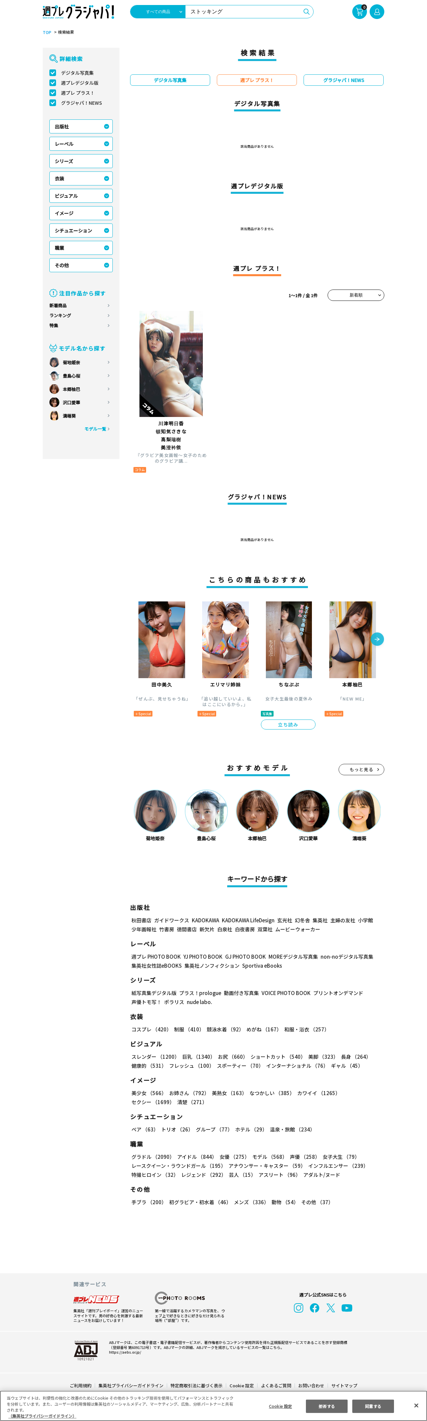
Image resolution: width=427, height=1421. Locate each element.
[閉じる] (416, 1405)
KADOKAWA (205, 920)
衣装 (59, 178)
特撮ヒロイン (154, 1174)
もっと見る (362, 769)
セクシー (361, 1092)
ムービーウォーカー (297, 929)
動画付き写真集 (240, 992)
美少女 (148, 1092)
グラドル (152, 1156)
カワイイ (316, 1092)
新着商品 (58, 305)
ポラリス (174, 1001)
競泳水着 (224, 1029)
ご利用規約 (81, 1385)
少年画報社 (143, 929)
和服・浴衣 (304, 1029)
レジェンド (203, 1174)
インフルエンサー (337, 1165)
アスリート (278, 1174)
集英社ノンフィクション (211, 965)
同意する (373, 1406)
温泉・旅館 (291, 1129)
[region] (213, 1406)
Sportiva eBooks (260, 965)
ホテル (250, 1129)
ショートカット (276, 1056)
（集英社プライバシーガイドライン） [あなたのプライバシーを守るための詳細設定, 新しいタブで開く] (42, 1416)
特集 (53, 325)
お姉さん (188, 1092)
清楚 (146, 1101)
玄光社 (283, 920)
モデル (268, 1156)
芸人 (241, 1174)
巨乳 (197, 1056)
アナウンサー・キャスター (266, 1165)
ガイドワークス (171, 920)
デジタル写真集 (77, 72)
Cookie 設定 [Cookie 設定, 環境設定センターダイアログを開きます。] (280, 1406)
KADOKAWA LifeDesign (248, 920)
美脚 (320, 1056)
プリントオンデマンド (335, 992)
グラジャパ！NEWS (81, 102)
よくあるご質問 (276, 1385)
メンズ (250, 1202)
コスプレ (151, 1029)
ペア (144, 1129)
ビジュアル (66, 195)
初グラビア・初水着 (199, 1202)
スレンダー (155, 1056)
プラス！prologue (199, 992)
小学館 (364, 920)
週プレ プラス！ (78, 92)
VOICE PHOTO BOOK (284, 992)
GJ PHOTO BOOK (242, 956)
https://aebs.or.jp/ (124, 1352)
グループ (213, 1129)
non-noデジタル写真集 (342, 956)
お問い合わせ (311, 1385)
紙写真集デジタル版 (153, 992)
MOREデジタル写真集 (289, 956)
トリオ (176, 1129)
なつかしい (270, 1092)
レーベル (64, 143)
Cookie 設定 (242, 1385)
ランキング (60, 315)
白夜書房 (245, 929)
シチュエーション (73, 230)
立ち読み (288, 724)
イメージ (64, 213)
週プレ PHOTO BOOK (155, 956)
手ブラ (148, 1202)
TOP (46, 32)
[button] (377, 639)
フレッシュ (190, 1065)
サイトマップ (344, 1385)
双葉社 (265, 929)
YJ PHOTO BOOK (201, 956)
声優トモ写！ (146, 1001)
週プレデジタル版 (79, 82)
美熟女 (228, 1092)
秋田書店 (141, 920)
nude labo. (199, 1001)
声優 (302, 1156)
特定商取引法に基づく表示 (197, 1385)
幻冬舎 (301, 920)
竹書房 (166, 929)
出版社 (62, 126)
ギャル (345, 1065)
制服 (188, 1029)
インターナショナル (296, 1065)
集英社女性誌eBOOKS (156, 965)
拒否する (327, 1406)
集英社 (319, 920)
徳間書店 (187, 929)
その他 (62, 265)
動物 (283, 1202)
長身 (352, 1056)
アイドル (196, 1156)
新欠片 (207, 929)
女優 (233, 1156)
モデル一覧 (95, 429)
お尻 (231, 1056)
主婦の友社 (342, 920)
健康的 (148, 1065)
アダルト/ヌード (320, 1174)
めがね (262, 1029)
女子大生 (338, 1156)
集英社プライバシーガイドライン (131, 1385)
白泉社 (224, 929)
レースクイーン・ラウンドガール (178, 1165)
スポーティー (239, 1065)
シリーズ (64, 161)
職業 (59, 248)
